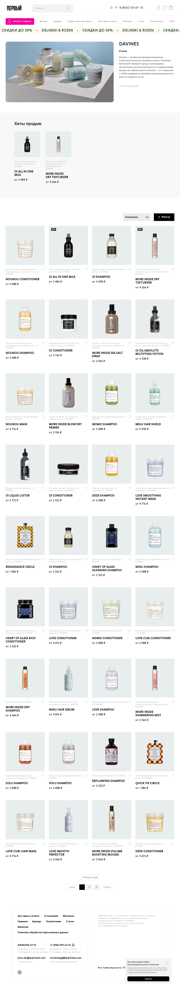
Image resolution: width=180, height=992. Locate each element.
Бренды (43, 21)
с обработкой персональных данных (142, 972)
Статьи (70, 922)
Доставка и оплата (107, 21)
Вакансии (23, 927)
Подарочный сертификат (80, 21)
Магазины (127, 21)
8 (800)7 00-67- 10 (131, 7)
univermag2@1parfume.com (65, 958)
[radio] (27, 144)
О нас (141, 21)
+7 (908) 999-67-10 (60, 945)
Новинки (57, 21)
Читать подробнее (128, 86)
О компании (51, 916)
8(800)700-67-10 (27, 945)
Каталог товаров (19, 21)
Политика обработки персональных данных (43, 933)
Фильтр (164, 217)
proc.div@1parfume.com (31, 958)
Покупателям (156, 21)
